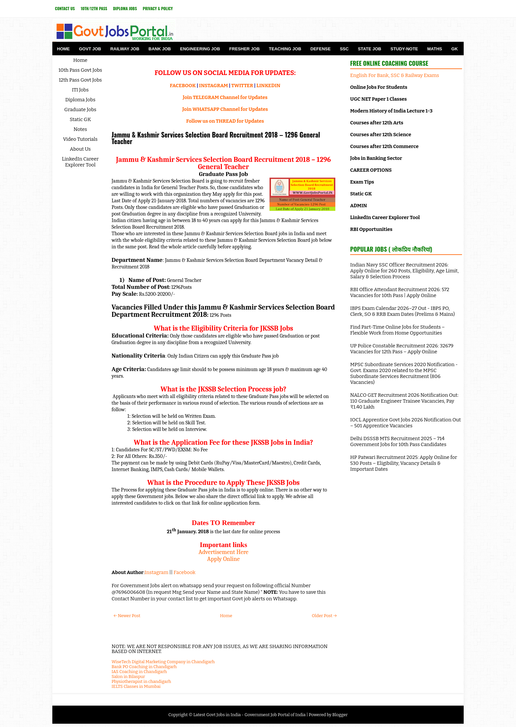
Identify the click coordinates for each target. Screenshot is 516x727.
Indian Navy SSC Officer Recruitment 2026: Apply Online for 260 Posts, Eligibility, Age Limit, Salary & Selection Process (404, 271)
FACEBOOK (183, 85)
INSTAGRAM (213, 85)
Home (63, 48)
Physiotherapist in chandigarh (141, 681)
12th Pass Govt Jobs (80, 80)
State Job (369, 48)
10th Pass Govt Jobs (80, 70)
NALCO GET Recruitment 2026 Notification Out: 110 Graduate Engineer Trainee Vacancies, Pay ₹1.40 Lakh (404, 401)
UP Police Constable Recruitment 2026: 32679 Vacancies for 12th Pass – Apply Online (401, 349)
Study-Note (404, 48)
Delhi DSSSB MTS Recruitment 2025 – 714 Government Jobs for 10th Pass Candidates (398, 441)
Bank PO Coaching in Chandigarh (144, 666)
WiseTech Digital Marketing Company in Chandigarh (163, 661)
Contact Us (65, 8)
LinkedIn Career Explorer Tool (80, 162)
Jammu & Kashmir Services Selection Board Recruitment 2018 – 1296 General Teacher (216, 137)
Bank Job (159, 48)
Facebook (184, 572)
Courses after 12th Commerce (384, 146)
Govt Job (90, 48)
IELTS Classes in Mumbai (136, 686)
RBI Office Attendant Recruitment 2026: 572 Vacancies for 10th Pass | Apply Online (399, 292)
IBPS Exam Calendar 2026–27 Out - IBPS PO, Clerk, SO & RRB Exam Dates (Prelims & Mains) (402, 311)
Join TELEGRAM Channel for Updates (225, 97)
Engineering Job (200, 48)
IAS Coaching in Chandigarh (139, 671)
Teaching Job (285, 48)
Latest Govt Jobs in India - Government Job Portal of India (249, 714)
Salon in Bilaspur (128, 676)
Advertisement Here (223, 552)
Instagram (156, 572)
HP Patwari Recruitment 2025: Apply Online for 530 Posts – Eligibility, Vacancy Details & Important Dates (403, 463)
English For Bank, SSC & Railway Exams (394, 75)
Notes (80, 129)
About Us (80, 149)
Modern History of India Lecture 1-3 (391, 111)
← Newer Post (127, 615)
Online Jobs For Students (378, 87)
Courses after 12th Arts (376, 123)
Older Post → (324, 615)
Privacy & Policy (158, 8)
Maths (434, 48)
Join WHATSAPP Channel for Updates (225, 109)
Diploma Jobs (125, 8)
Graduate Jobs (80, 110)
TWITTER (242, 85)
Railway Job (124, 48)
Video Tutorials (80, 139)
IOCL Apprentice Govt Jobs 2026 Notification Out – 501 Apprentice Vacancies (405, 423)
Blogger (340, 714)
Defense (320, 48)
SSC (344, 48)
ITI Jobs (80, 90)
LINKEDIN (268, 85)
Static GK (80, 119)
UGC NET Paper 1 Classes (378, 99)
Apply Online (223, 559)
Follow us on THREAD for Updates (225, 121)
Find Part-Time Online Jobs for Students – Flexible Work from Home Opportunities (397, 330)
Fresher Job (244, 48)
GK (455, 48)
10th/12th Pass (94, 8)
